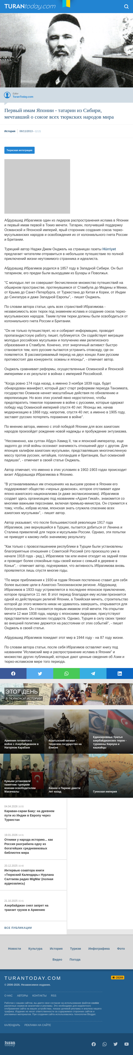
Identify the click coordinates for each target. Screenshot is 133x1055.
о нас (8, 995)
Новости (14, 948)
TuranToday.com (30, 6)
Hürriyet (109, 249)
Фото (121, 948)
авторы (22, 995)
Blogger (91, 1014)
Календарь (12, 1025)
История (56, 948)
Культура (35, 948)
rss (53, 995)
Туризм (75, 948)
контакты (39, 995)
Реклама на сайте (38, 1025)
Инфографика (99, 948)
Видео (57, 959)
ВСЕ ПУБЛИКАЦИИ (18, 927)
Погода (75, 959)
